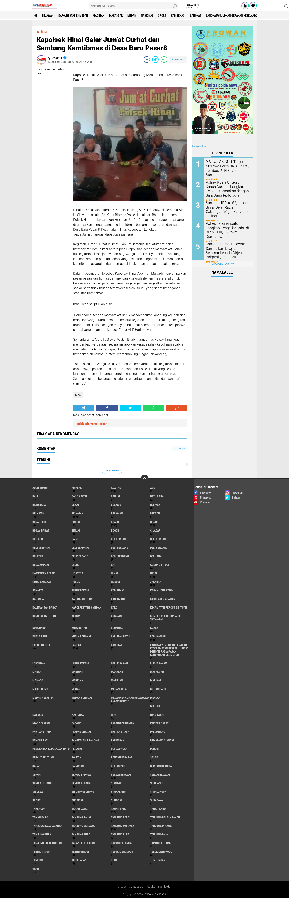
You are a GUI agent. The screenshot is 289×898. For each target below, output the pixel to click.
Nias (114, 714)
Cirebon (37, 539)
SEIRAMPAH (118, 766)
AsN (152, 487)
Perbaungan (119, 749)
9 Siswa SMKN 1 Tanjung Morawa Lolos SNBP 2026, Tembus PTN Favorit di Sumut (227, 166)
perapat (77, 749)
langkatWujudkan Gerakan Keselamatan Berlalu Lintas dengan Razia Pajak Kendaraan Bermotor (169, 649)
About (122, 886)
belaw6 (116, 504)
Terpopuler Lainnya (222, 264)
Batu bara (157, 496)
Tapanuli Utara (160, 843)
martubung (40, 689)
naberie (37, 714)
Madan (36, 672)
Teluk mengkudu (161, 851)
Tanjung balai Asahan (47, 826)
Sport (162, 15)
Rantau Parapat (121, 757)
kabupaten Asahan (162, 599)
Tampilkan (179, 448)
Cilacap (155, 530)
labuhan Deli (159, 636)
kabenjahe (118, 599)
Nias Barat (157, 714)
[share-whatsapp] (164, 59)
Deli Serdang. (159, 547)
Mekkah (155, 697)
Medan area (119, 689)
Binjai (115, 522)
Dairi (75, 539)
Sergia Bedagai (81, 783)
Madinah (98, 15)
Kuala (154, 627)
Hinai (153, 573)
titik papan (79, 860)
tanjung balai (81, 817)
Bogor (115, 530)
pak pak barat (159, 723)
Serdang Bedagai (161, 766)
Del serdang (119, 539)
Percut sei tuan (43, 757)
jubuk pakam (80, 590)
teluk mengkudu (122, 851)
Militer (155, 706)
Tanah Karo (40, 817)
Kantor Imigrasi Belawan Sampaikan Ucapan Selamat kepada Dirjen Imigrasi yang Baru (226, 250)
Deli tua (37, 556)
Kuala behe (39, 636)
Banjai (115, 496)
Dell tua (156, 556)
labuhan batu (120, 636)
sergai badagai (82, 774)
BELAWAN (48, 15)
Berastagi (39, 522)
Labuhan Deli (41, 645)
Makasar (117, 672)
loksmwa (38, 663)
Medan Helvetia (42, 697)
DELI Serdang (80, 547)
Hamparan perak (43, 573)
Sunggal (116, 800)
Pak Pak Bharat (42, 731)
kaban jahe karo (161, 590)
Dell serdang (120, 556)
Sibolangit (157, 783)
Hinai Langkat (41, 581)
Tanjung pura (81, 834)
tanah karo (118, 808)
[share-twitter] (155, 59)
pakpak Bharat (121, 731)
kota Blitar (79, 627)
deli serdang (158, 539)
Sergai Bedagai (160, 774)
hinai (44, 31)
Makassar (116, 15)
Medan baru (158, 689)
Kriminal (117, 627)
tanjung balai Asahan (165, 817)
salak (154, 757)
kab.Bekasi (178, 15)
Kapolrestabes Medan (73, 15)
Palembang (157, 731)
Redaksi (151, 886)
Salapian (78, 766)
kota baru (39, 627)
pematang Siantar (162, 740)
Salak (36, 766)
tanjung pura (41, 834)
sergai (36, 774)
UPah (35, 868)
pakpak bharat (81, 731)
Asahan (116, 487)
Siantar (116, 783)
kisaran (116, 616)
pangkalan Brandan (85, 740)
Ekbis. (76, 564)
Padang (76, 723)
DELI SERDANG (119, 547)
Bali (35, 496)
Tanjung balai (120, 817)
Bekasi (76, 504)
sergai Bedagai (121, 774)
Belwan (155, 513)
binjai (76, 522)
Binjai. (76, 530)
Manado (37, 680)
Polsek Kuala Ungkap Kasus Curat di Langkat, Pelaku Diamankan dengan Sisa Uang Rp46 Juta (227, 188)
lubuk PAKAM (119, 663)
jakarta (155, 581)
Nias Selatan (41, 723)
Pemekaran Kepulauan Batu (51, 749)
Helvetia (77, 573)
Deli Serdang (41, 547)
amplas (77, 487)
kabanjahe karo (82, 599)
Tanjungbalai (159, 834)
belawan (38, 513)
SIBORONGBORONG (83, 791)
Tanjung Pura (120, 834)
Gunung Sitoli (159, 564)
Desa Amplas (41, 564)
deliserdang (80, 556)
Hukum (115, 581)
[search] (133, 5)
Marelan (117, 680)
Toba (114, 860)
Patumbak (117, 740)
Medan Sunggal (82, 697)
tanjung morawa (83, 826)
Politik (76, 757)
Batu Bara (39, 504)
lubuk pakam (80, 663)
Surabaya (156, 800)
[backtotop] (145, 479)
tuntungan (157, 860)
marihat (155, 680)
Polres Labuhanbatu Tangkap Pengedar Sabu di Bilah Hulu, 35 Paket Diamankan (227, 227)
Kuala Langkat (81, 636)
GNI (113, 564)
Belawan (77, 513)
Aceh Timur (40, 487)
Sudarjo (77, 800)
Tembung (38, 860)
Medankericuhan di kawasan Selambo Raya (130, 699)
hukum (76, 581)
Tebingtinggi (80, 851)
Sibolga (37, 791)
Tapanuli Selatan (83, 843)
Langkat (116, 645)
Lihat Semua (112, 470)
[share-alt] (83, 408)
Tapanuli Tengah (122, 843)
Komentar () (178, 59)
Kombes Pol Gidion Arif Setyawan (165, 617)
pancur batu (40, 740)
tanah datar (80, 808)
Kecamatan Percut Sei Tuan (168, 607)
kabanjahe (39, 599)
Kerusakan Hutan (44, 616)
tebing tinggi (41, 851)
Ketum (76, 616)
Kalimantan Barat (44, 607)
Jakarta (37, 590)
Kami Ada (164, 886)
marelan (77, 680)
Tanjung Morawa (122, 826)
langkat (195, 15)
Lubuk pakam (158, 663)
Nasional (147, 15)
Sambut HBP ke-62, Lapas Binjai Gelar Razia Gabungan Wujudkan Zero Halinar (226, 207)
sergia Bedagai (42, 783)
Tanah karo (158, 808)
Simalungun (158, 791)
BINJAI (154, 522)
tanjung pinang (161, 826)
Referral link (199, 146)
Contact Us (136, 886)
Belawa (155, 504)
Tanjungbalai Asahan (47, 843)
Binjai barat (40, 530)
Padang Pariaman (122, 723)
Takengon (38, 808)
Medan (131, 15)
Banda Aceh (79, 496)
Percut (155, 749)
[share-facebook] (147, 59)
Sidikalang (118, 791)
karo (114, 607)
